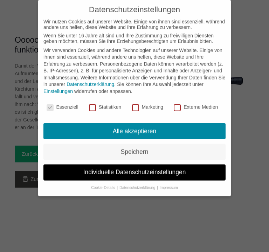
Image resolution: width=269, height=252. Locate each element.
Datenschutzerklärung (90, 80)
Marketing (147, 102)
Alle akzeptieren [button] (135, 126)
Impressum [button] (169, 183)
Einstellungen (58, 86)
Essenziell (62, 102)
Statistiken (105, 102)
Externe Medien (196, 102)
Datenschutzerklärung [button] (137, 183)
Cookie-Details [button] (103, 183)
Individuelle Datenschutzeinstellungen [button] (134, 167)
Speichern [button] (135, 147)
